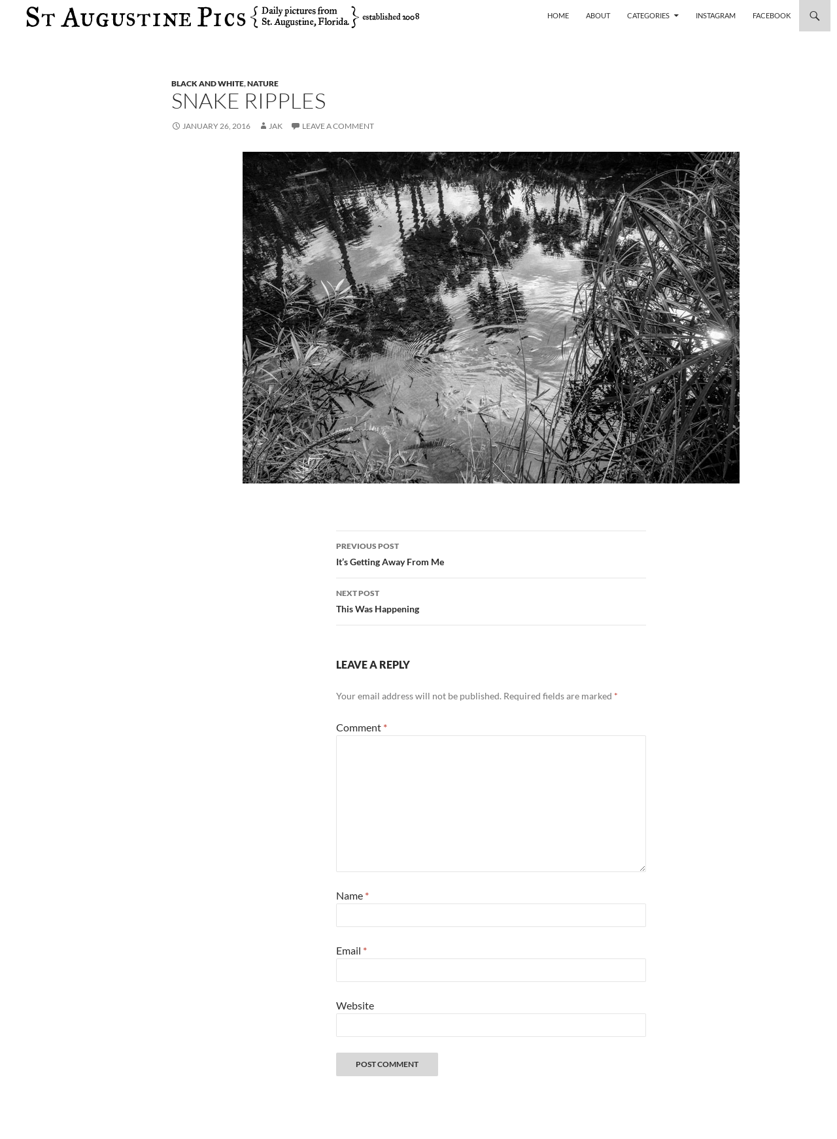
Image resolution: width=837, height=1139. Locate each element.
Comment (361, 727)
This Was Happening (491, 600)
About (598, 15)
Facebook (772, 15)
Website (355, 1005)
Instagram (716, 15)
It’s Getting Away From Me (491, 552)
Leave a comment (338, 126)
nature (263, 83)
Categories (648, 15)
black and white (207, 83)
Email (351, 950)
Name (352, 895)
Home (558, 15)
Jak (275, 126)
